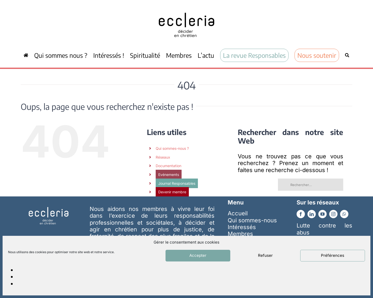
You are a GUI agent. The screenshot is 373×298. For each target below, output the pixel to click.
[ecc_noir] (186, 8)
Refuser (265, 255)
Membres (240, 233)
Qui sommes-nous (252, 220)
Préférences (332, 255)
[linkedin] (311, 214)
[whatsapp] (344, 214)
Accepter (197, 255)
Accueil (238, 213)
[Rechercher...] (310, 185)
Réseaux (163, 157)
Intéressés (242, 227)
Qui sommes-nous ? (172, 148)
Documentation (168, 166)
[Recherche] (347, 55)
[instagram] (333, 214)
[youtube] (322, 214)
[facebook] (301, 214)
